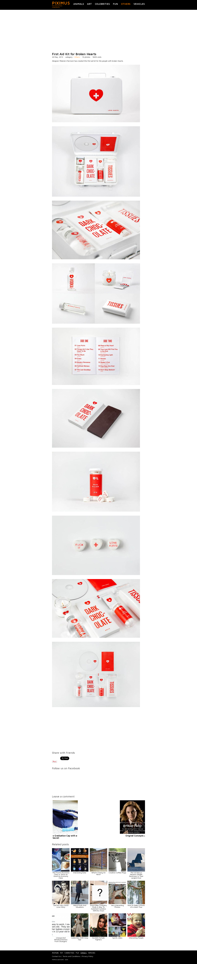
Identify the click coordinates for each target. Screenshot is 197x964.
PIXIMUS (61, 3)
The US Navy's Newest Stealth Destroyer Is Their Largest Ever (136, 875)
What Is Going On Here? (98, 873)
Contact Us (56, 956)
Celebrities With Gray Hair (79, 939)
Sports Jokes (117, 938)
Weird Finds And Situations (79, 906)
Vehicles (139, 4)
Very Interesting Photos (117, 906)
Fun (115, 4)
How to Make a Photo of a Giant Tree (136, 906)
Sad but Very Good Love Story (60, 906)
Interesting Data (79, 873)
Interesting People (136, 938)
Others (125, 4)
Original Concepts (134, 835)
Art (89, 4)
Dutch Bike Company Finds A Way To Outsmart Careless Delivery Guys (98, 908)
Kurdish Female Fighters (98, 939)
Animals (78, 4)
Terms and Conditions (71, 956)
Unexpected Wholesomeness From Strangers (60, 939)
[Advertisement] (98, 31)
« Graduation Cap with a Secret (65, 836)
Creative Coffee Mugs (117, 873)
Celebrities (102, 4)
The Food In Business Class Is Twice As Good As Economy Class (60, 875)
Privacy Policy (87, 956)
